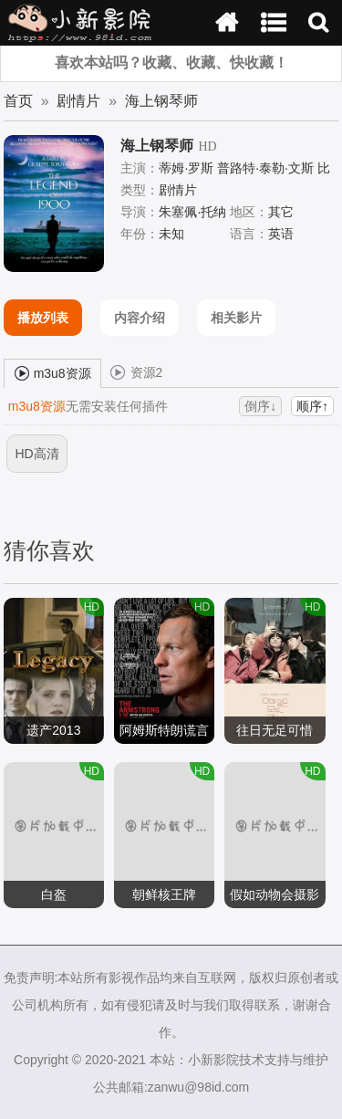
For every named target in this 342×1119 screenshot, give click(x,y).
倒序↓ (260, 406)
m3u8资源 (52, 372)
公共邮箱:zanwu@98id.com (171, 1087)
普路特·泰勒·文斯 (265, 168)
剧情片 (78, 101)
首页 (18, 101)
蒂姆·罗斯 (186, 168)
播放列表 (42, 317)
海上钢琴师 (161, 101)
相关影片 (236, 317)
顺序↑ (312, 406)
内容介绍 (139, 317)
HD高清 (36, 453)
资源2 (136, 371)
